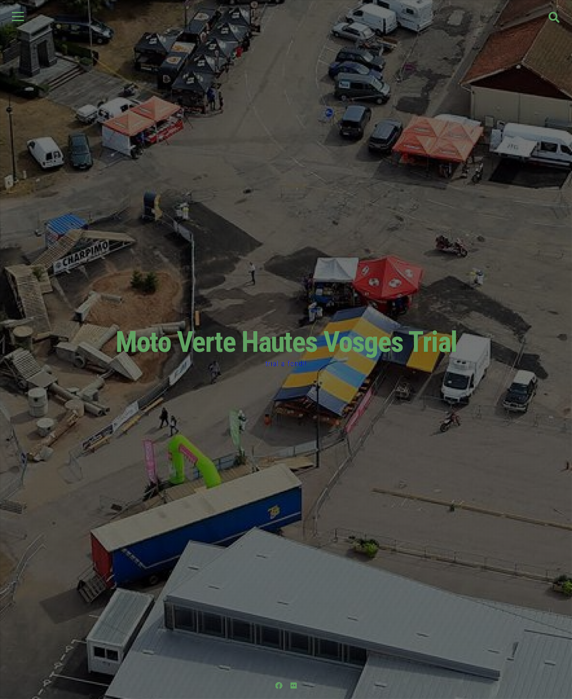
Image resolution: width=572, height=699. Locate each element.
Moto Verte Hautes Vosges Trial (286, 342)
